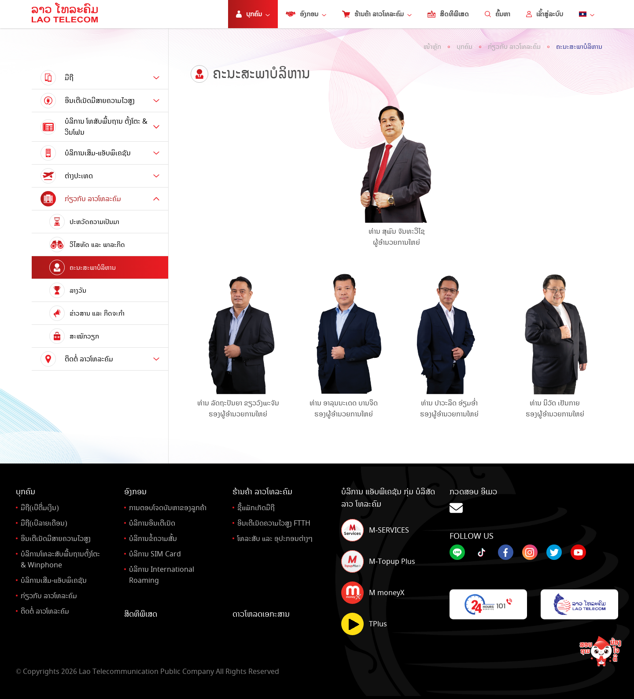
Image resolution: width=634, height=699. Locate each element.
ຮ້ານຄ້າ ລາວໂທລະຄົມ (377, 14)
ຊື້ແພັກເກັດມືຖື (256, 507)
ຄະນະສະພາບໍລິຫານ (579, 46)
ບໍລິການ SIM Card (155, 553)
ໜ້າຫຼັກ (432, 46)
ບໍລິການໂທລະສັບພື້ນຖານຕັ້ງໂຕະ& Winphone (60, 559)
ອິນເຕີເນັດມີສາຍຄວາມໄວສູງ (56, 538)
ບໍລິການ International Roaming (161, 575)
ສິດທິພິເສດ (448, 14)
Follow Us (472, 536)
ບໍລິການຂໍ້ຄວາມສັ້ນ (153, 538)
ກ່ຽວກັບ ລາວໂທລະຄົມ (514, 46)
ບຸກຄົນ (464, 46)
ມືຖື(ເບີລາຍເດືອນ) (44, 523)
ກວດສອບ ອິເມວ (534, 501)
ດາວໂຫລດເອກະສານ (261, 614)
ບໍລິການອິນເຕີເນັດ (152, 523)
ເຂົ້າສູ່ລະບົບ (544, 14)
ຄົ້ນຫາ (497, 14)
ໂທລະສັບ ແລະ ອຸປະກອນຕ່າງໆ (275, 538)
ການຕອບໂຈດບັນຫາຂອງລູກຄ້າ (167, 507)
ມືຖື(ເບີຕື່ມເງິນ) (40, 507)
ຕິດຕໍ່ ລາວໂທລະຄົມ (45, 611)
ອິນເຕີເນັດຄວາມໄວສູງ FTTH (273, 523)
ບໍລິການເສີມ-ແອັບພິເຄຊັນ (54, 580)
